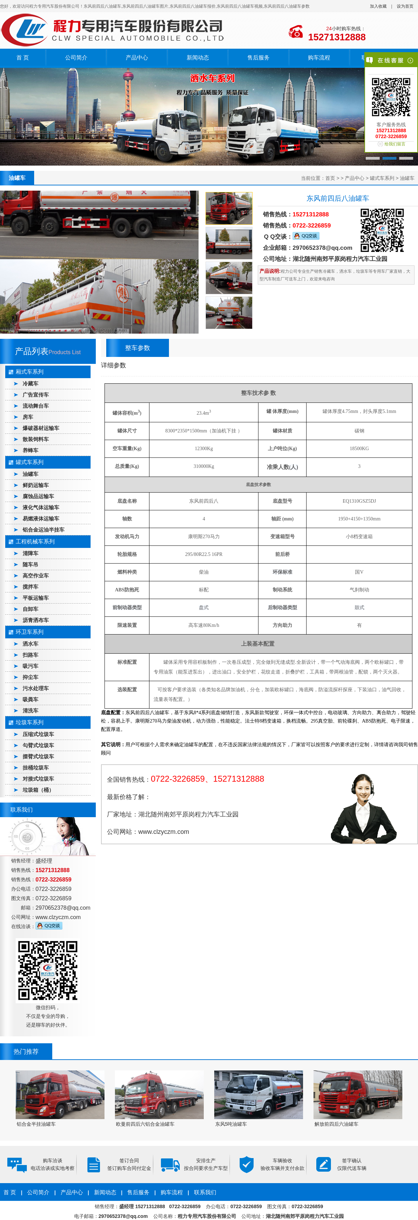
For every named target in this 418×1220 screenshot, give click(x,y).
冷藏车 (30, 383)
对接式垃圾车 (38, 779)
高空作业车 (36, 576)
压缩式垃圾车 (38, 734)
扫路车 (30, 655)
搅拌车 (30, 587)
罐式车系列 (382, 178)
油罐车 (407, 178)
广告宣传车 (36, 395)
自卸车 (30, 609)
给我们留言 (395, 144)
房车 (28, 417)
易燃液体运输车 (41, 518)
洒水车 (30, 644)
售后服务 (258, 58)
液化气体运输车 (41, 507)
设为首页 (405, 6)
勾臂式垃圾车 (38, 745)
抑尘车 (30, 677)
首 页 (22, 58)
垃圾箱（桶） (38, 790)
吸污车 (30, 666)
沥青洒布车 (36, 620)
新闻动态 (198, 58)
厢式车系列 (30, 372)
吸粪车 (30, 699)
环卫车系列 (30, 632)
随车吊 (30, 564)
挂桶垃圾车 (36, 768)
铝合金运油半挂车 (43, 530)
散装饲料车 (36, 439)
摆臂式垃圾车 (38, 756)
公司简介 (76, 58)
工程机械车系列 (35, 541)
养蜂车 (30, 450)
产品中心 (137, 58)
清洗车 (30, 710)
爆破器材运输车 (41, 428)
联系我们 (205, 1192)
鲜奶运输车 (36, 485)
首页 (330, 178)
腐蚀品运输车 (38, 496)
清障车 (30, 553)
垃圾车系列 (30, 722)
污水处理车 (36, 688)
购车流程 (319, 58)
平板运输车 (36, 598)
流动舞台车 (36, 406)
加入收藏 (378, 6)
